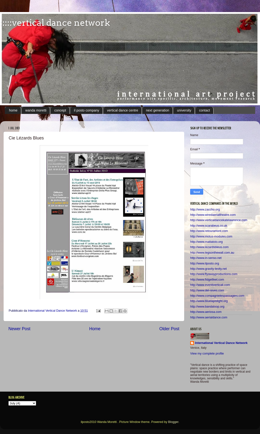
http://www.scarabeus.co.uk (208, 225)
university (184, 110)
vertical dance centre (122, 110)
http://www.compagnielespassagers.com (217, 295)
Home (94, 328)
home (13, 110)
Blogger (173, 422)
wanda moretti (35, 110)
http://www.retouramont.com (209, 231)
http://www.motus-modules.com (211, 236)
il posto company (86, 110)
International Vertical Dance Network (221, 343)
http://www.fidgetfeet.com (207, 279)
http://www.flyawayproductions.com (213, 274)
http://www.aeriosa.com (205, 312)
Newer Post (19, 328)
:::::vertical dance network (55, 22)
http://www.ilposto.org (204, 263)
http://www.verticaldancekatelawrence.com (218, 220)
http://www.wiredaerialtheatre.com (213, 215)
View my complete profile (207, 353)
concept (60, 110)
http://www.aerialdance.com (208, 317)
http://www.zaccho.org (205, 209)
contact (204, 110)
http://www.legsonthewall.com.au (212, 252)
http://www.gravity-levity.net (208, 268)
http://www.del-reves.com (207, 290)
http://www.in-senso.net (205, 258)
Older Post (169, 328)
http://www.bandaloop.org (207, 306)
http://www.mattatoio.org (206, 241)
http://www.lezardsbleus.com (209, 247)
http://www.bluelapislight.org (209, 301)
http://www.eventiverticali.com (210, 285)
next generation (157, 110)
